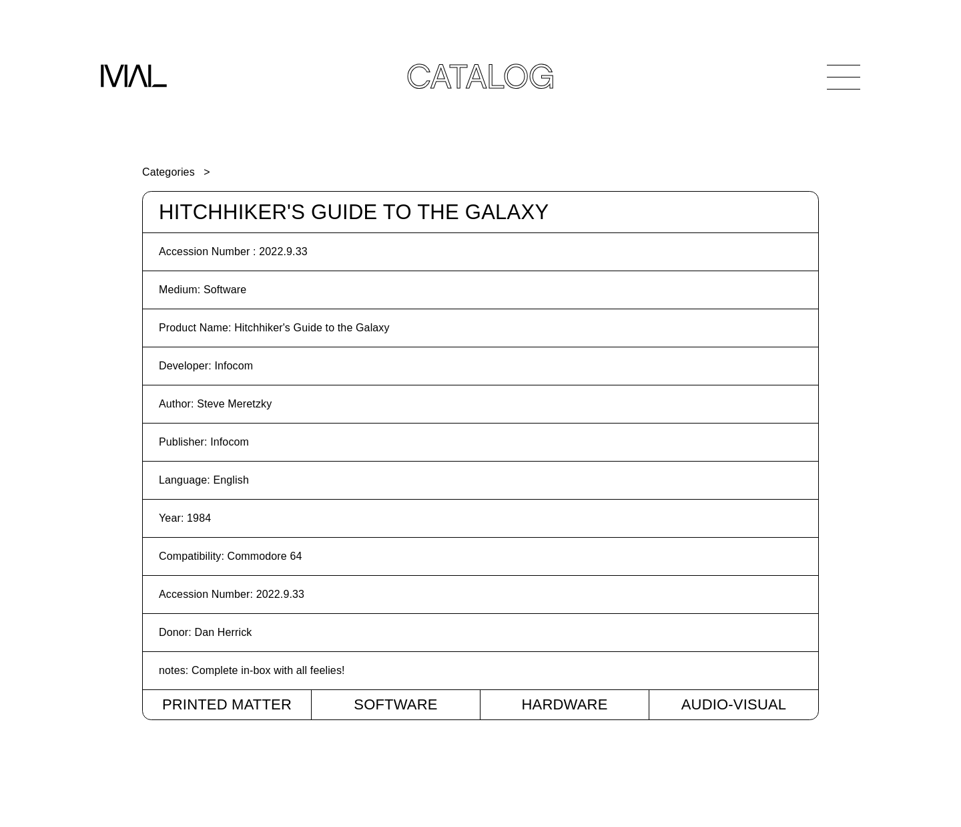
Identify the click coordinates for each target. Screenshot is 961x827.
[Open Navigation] (843, 77)
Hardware (564, 704)
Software (395, 704)
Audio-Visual (734, 704)
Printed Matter (227, 704)
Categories (168, 172)
